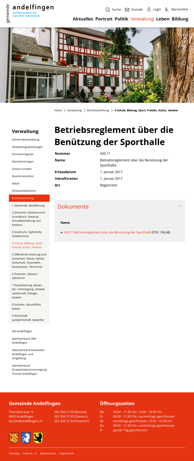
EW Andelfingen (22, 331)
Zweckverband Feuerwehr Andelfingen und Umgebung (28, 354)
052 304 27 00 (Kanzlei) (70, 412)
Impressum (66, 453)
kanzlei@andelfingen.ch (25, 421)
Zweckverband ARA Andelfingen (24, 341)
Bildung (180, 19)
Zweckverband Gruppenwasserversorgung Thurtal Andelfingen (29, 369)
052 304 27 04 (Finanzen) (71, 421)
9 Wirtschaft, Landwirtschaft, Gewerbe (28, 318)
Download (170, 233)
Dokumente (73, 206)
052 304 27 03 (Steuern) (71, 416)
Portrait (103, 19)
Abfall (15, 183)
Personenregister (23, 154)
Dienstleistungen (23, 161)
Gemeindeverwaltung (25, 139)
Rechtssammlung (23, 198)
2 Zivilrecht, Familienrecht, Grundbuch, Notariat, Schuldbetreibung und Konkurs (29, 219)
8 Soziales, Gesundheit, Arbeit (26, 306)
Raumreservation (23, 176)
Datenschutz (48, 453)
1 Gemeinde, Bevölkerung (28, 205)
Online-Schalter (22, 169)
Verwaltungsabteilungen (27, 147)
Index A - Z (29, 453)
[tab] (120, 206)
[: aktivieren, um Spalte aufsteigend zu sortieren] (170, 223)
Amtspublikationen (24, 190)
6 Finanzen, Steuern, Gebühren (25, 276)
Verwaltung (142, 19)
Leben (163, 19)
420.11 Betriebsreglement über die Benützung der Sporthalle (104, 232)
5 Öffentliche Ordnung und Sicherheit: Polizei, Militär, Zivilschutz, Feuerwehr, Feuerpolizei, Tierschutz (29, 261)
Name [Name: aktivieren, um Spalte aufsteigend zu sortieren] (65, 223)
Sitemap (14, 453)
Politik (121, 19)
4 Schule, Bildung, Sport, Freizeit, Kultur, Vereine (27, 246)
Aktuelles (83, 19)
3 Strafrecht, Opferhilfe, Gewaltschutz (27, 234)
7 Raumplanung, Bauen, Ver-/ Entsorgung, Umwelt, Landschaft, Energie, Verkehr (28, 291)
